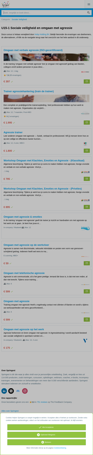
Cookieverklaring (60, 448)
